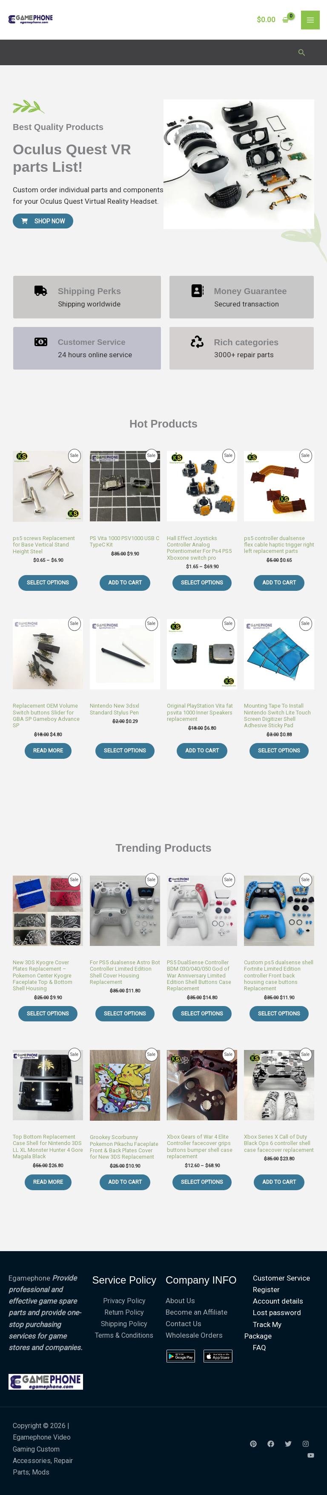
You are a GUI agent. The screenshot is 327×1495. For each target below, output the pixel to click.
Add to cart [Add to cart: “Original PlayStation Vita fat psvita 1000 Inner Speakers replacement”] (202, 750)
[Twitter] (288, 1443)
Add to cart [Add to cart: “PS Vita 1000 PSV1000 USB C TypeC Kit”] (125, 582)
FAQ (259, 1347)
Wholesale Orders (194, 1335)
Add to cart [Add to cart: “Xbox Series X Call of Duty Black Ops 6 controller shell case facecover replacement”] (279, 1182)
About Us (180, 1300)
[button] (302, 52)
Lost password (277, 1312)
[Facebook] (270, 1443)
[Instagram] (305, 1443)
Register (266, 1289)
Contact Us (183, 1323)
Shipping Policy (124, 1324)
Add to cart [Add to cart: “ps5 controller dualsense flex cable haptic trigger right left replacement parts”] (279, 582)
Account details (278, 1301)
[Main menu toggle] (310, 20)
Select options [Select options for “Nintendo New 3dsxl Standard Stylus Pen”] (125, 750)
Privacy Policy (124, 1301)
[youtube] (310, 1455)
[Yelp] (253, 1443)
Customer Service (281, 1278)
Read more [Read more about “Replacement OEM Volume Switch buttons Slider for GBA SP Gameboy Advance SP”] (48, 750)
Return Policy (124, 1312)
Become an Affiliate (196, 1312)
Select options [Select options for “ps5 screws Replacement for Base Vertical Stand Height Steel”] (48, 582)
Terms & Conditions (124, 1335)
